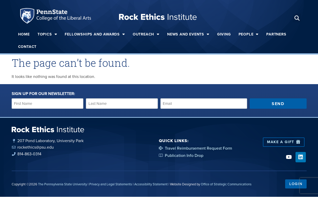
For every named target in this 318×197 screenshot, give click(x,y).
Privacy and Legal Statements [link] (110, 184)
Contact (27, 46)
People (249, 34)
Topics (47, 34)
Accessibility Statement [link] (151, 184)
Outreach (146, 34)
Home (24, 34)
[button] (297, 18)
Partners (276, 34)
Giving (224, 34)
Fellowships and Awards (95, 34)
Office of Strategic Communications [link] (226, 184)
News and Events (188, 34)
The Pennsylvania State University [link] (62, 184)
